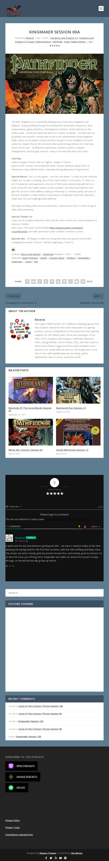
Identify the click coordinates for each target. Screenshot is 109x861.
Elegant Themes (48, 853)
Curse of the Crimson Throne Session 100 (40, 706)
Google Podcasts (22, 776)
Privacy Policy (12, 820)
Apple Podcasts (30, 257)
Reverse (30, 38)
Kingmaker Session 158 (28, 736)
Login (100, 506)
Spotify (43, 257)
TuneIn (28, 261)
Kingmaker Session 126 (30, 721)
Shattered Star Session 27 (71, 408)
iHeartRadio (84, 257)
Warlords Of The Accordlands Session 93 (30, 409)
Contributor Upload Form (19, 834)
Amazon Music (57, 257)
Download (48, 254)
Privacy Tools (12, 827)
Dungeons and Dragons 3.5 (64, 38)
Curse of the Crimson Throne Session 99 (40, 713)
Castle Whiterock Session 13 (72, 449)
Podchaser (17, 261)
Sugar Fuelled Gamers (75, 41)
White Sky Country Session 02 (25, 449)
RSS (36, 261)
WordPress (76, 853)
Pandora (71, 257)
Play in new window (30, 254)
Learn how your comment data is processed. (67, 519)
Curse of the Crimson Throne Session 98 (40, 729)
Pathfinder (57, 41)
